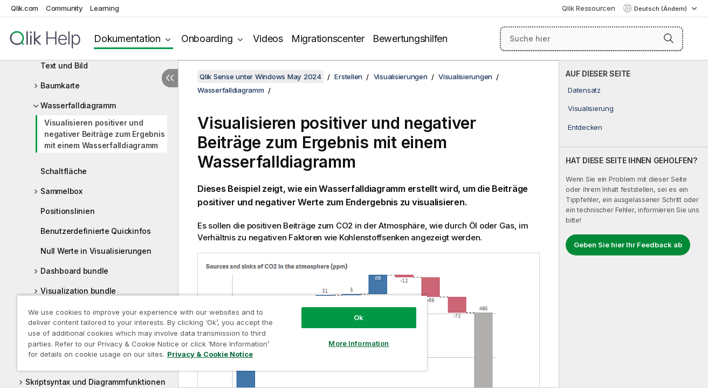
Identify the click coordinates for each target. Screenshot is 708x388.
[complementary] (633, 224)
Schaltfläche (63, 171)
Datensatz (584, 90)
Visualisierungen (401, 76)
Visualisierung (591, 108)
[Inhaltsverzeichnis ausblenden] (170, 78)
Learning (104, 8)
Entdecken (585, 127)
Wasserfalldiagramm (78, 105)
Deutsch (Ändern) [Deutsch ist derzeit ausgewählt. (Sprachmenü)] (661, 8)
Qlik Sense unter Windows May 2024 (260, 76)
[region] (222, 333)
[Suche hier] (591, 38)
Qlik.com (24, 8)
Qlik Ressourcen (588, 8)
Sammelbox (61, 191)
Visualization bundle (78, 290)
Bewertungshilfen (410, 38)
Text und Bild (64, 65)
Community (64, 8)
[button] (669, 38)
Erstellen (348, 76)
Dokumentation (127, 38)
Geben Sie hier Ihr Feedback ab (628, 244)
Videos (268, 38)
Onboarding (207, 38)
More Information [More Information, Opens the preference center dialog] (358, 343)
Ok (358, 317)
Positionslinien (67, 211)
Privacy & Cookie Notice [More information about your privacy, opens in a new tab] (210, 354)
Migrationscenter (328, 38)
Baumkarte (60, 85)
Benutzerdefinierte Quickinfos (95, 230)
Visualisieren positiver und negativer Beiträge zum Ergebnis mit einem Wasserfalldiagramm (104, 134)
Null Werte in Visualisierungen (96, 250)
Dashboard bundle (74, 270)
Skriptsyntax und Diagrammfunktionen (95, 381)
